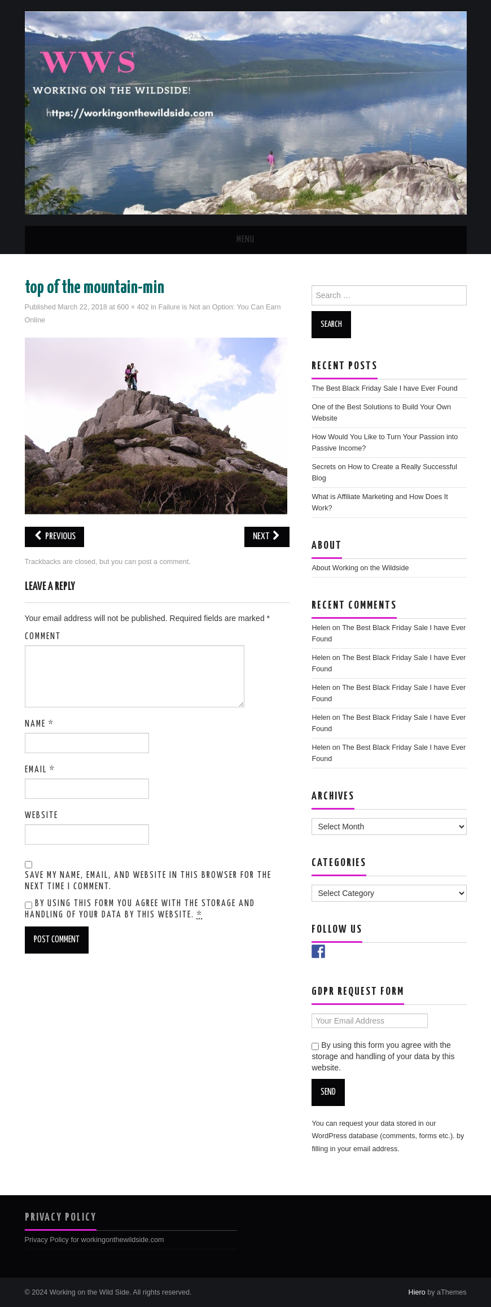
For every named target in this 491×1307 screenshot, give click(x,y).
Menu (245, 239)
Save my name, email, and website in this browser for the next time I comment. (148, 881)
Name (39, 724)
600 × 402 (132, 307)
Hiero (417, 1292)
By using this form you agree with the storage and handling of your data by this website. (140, 909)
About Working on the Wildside (360, 568)
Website (41, 815)
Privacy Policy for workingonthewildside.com (94, 1240)
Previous (54, 536)
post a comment (163, 562)
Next (267, 536)
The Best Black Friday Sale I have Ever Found (384, 388)
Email (40, 770)
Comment (43, 636)
